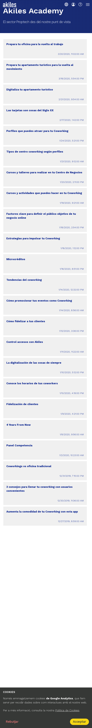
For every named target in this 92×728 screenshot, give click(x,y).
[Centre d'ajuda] (80, 4)
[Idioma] (66, 4)
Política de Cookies (67, 710)
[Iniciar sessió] (73, 4)
